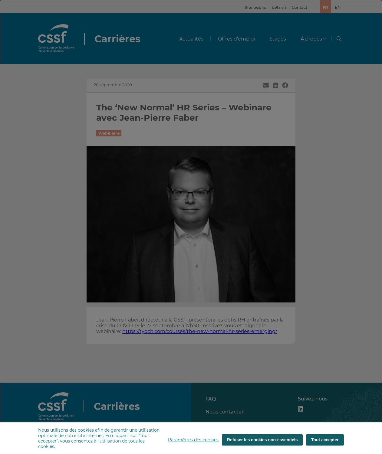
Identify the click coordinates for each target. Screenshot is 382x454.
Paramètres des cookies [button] (193, 440)
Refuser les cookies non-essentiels (262, 439)
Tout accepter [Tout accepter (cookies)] (325, 439)
